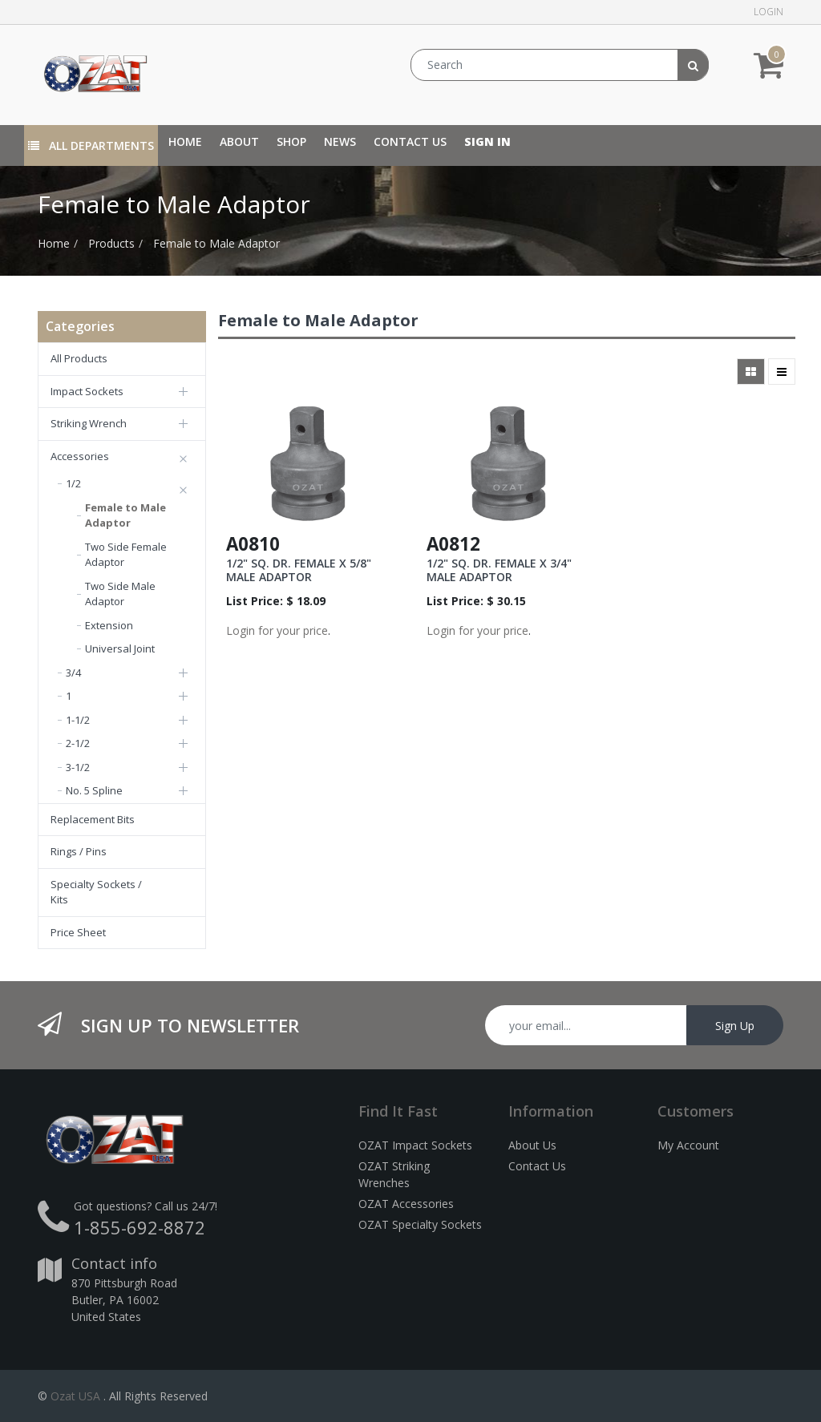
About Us (532, 1145)
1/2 (73, 483)
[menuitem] (185, 141)
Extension (109, 625)
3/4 (73, 672)
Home (54, 243)
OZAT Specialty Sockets (420, 1224)
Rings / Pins (79, 851)
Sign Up (734, 1025)
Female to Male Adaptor (216, 243)
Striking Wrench (89, 423)
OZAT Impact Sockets (415, 1145)
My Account (688, 1145)
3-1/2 (78, 767)
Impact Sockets (87, 391)
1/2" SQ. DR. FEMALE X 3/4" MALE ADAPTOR (499, 569)
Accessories (80, 456)
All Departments (91, 145)
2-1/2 (78, 743)
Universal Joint (120, 648)
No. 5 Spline (94, 790)
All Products (79, 358)
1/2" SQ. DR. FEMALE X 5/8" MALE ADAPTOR (298, 569)
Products (111, 243)
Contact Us (537, 1166)
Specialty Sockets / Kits (96, 892)
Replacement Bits (93, 819)
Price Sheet (78, 932)
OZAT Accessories (406, 1203)
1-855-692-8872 (139, 1227)
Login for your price (277, 630)
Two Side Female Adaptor (126, 554)
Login (768, 11)
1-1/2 (78, 720)
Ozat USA (75, 1396)
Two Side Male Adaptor (120, 594)
